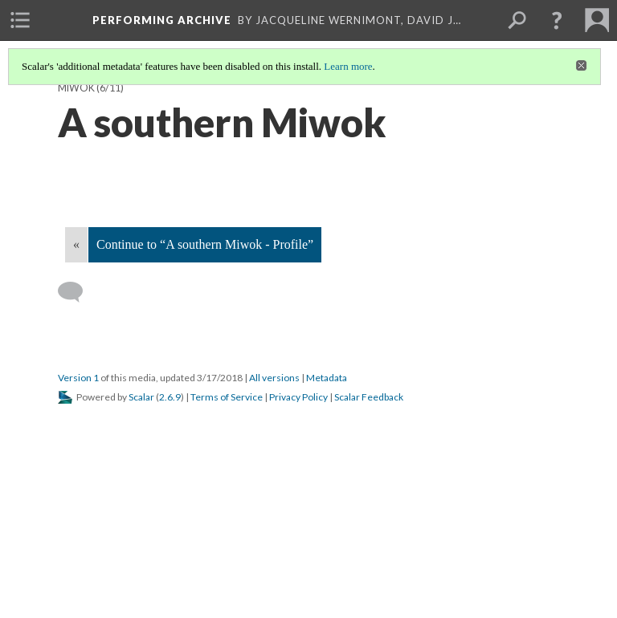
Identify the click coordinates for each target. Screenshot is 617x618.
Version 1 (78, 378)
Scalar (141, 397)
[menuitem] (20, 20)
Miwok (76, 88)
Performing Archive (161, 20)
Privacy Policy (298, 397)
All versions (274, 378)
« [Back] (76, 244)
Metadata (326, 378)
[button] (557, 20)
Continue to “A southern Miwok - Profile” (204, 244)
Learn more (348, 66)
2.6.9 (170, 397)
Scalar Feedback (368, 397)
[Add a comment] (77, 292)
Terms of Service (226, 397)
